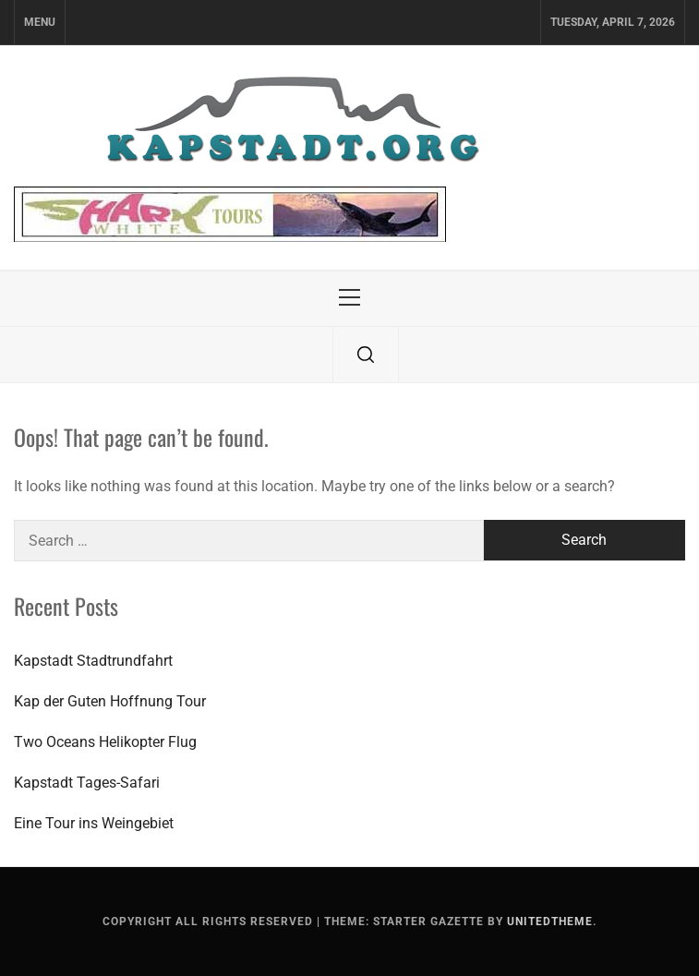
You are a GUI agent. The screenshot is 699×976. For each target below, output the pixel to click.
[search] (365, 354)
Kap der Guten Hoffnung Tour (110, 701)
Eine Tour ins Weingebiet (94, 823)
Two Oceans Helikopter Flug (105, 742)
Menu (39, 22)
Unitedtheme (550, 921)
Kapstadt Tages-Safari (87, 782)
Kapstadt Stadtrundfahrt (93, 660)
